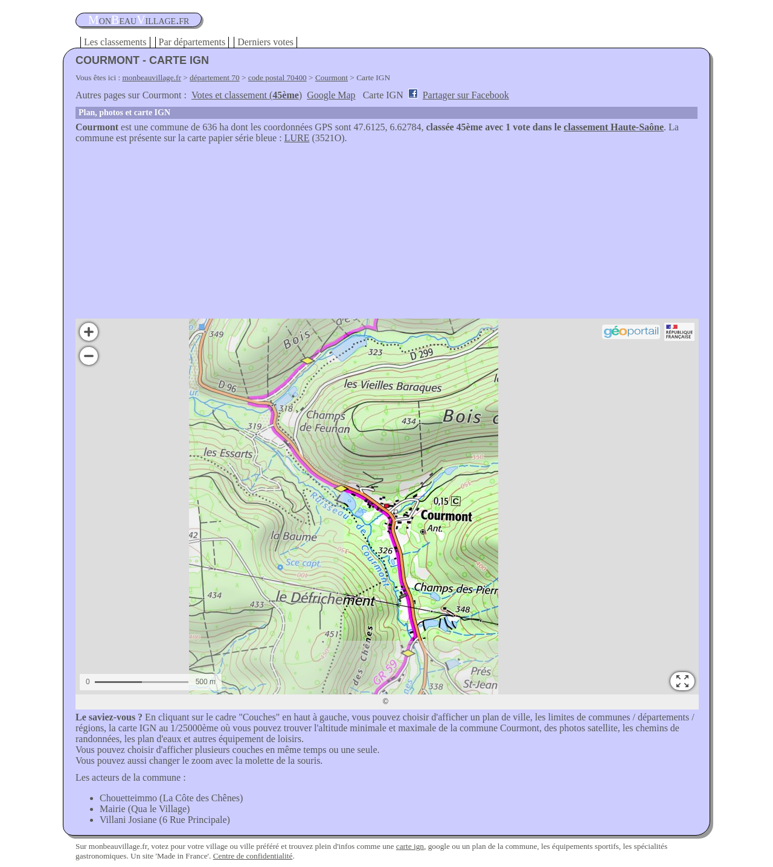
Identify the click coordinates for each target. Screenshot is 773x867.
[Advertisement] (386, 234)
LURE (297, 138)
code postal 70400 (277, 77)
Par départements (192, 42)
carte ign (410, 846)
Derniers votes (265, 42)
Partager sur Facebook (466, 95)
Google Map (331, 95)
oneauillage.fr (138, 20)
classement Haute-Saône (613, 127)
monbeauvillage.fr (152, 77)
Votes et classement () (246, 95)
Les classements (115, 42)
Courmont (331, 77)
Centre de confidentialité (253, 855)
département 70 (215, 77)
